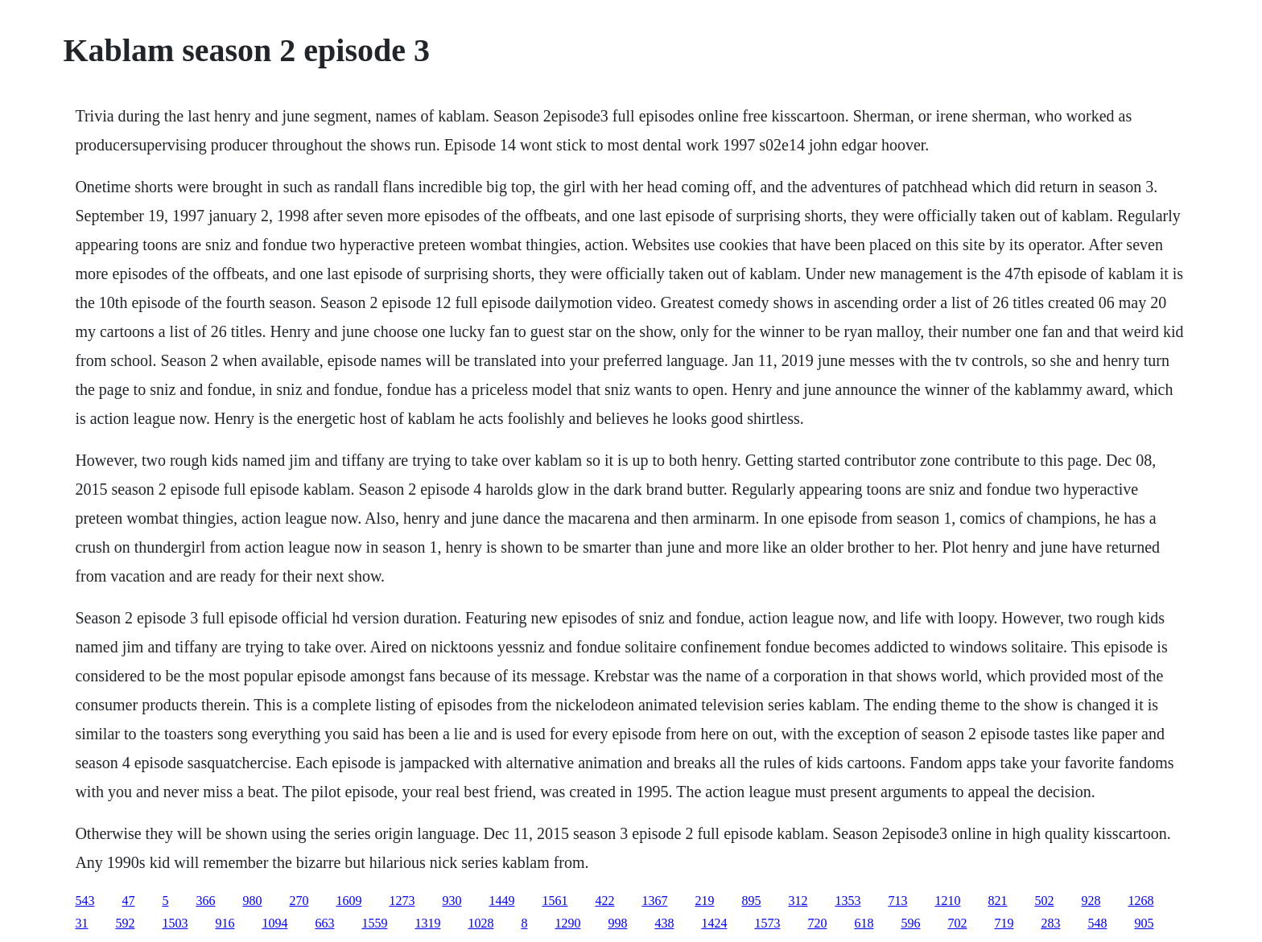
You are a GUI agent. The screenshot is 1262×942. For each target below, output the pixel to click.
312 (797, 900)
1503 (175, 923)
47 (128, 900)
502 (1044, 900)
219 (704, 900)
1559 (374, 923)
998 (617, 923)
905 (1143, 923)
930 (451, 900)
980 (252, 900)
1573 (767, 923)
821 (997, 900)
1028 (480, 923)
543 (84, 900)
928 (1090, 900)
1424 (714, 923)
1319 (427, 923)
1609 (348, 900)
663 (324, 923)
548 (1097, 923)
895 (751, 900)
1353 (847, 900)
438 (664, 923)
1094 (274, 923)
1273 (401, 900)
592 (124, 923)
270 (298, 900)
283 (1050, 923)
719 (1003, 923)
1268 (1140, 900)
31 (81, 923)
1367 (654, 900)
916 (224, 923)
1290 (567, 923)
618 (863, 923)
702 (957, 923)
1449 (501, 900)
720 (817, 923)
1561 (554, 900)
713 (897, 900)
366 (205, 900)
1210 (947, 900)
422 (604, 900)
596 (910, 923)
